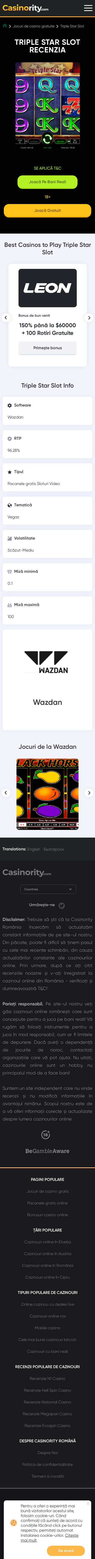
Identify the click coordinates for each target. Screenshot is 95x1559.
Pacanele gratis (22, 483)
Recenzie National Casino (47, 1402)
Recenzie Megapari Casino (47, 1413)
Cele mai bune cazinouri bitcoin (47, 1339)
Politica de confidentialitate (47, 1464)
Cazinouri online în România (47, 1265)
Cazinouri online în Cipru (47, 1277)
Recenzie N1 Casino (47, 1378)
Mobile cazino (47, 1327)
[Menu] (88, 8)
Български (54, 849)
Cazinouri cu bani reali (47, 1351)
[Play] (47, 211)
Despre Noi (47, 1452)
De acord (66, 1551)
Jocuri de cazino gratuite (33, 26)
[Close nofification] (88, 1503)
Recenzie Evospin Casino (47, 1425)
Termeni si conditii (47, 1476)
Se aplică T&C (47, 168)
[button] (6, 317)
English (33, 849)
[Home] (5, 26)
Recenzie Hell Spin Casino (47, 1390)
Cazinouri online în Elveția (47, 1241)
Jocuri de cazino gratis (48, 1191)
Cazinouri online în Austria (47, 1253)
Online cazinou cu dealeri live (47, 1304)
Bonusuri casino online (47, 1214)
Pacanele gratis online (47, 1203)
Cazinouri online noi (48, 1316)
